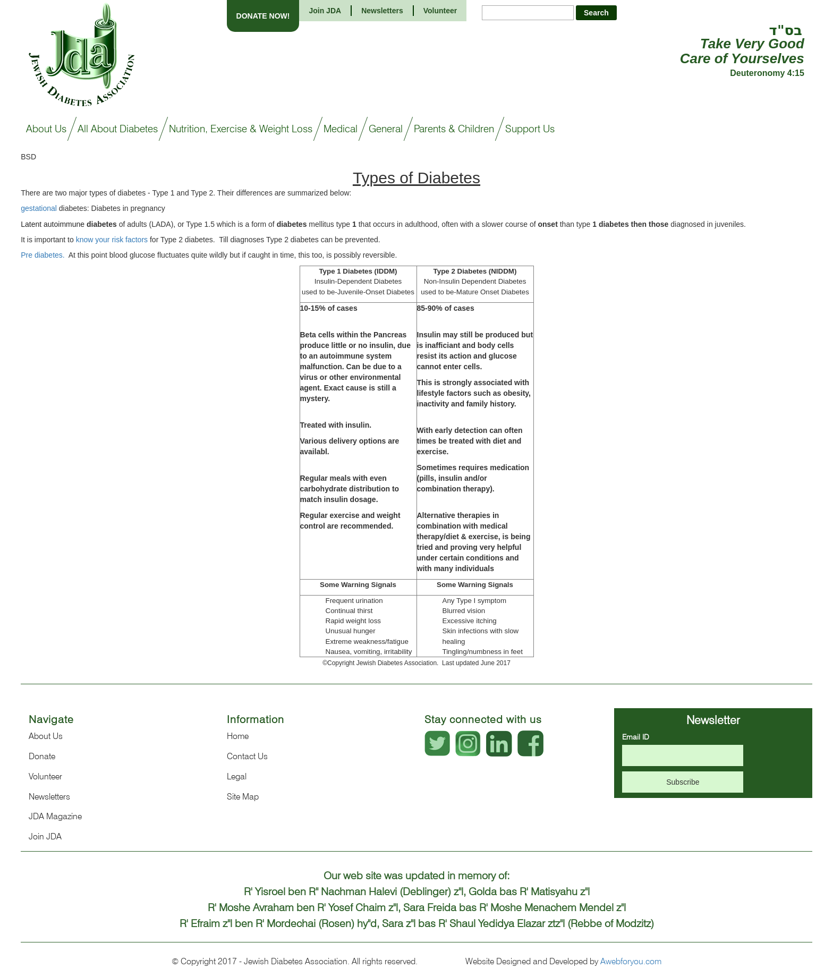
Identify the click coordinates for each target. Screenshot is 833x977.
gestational (39, 208)
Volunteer (440, 10)
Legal (236, 776)
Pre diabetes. (43, 255)
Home (238, 736)
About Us (46, 736)
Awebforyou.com (630, 961)
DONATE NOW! (263, 16)
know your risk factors (112, 239)
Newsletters (382, 10)
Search (596, 13)
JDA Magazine (55, 816)
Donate (42, 756)
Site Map (243, 797)
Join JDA (325, 10)
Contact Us (247, 756)
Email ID (635, 737)
